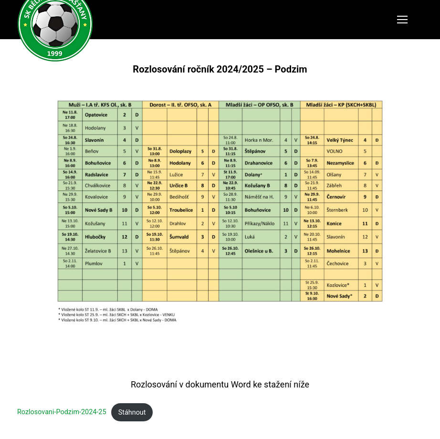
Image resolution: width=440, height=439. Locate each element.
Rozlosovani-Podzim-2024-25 (61, 412)
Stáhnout (132, 412)
